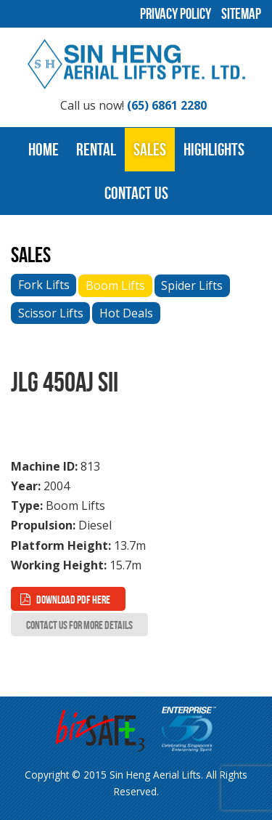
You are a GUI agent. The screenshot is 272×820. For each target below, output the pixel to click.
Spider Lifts (192, 285)
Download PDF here (73, 599)
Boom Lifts (115, 285)
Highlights (214, 149)
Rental (96, 149)
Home (43, 149)
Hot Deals (126, 313)
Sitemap (241, 13)
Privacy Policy (175, 13)
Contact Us (136, 193)
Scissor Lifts (50, 313)
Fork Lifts (44, 285)
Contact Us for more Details (79, 625)
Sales (149, 149)
